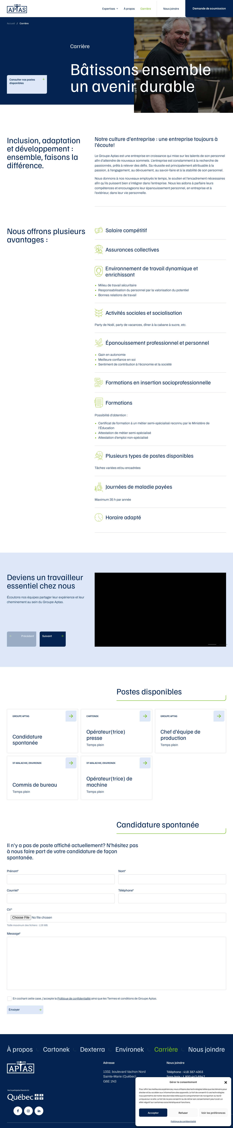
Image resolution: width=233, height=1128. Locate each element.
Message (14, 933)
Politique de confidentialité (183, 1121)
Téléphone (126, 890)
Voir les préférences (213, 1112)
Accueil (11, 23)
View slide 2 (223, 644)
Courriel (13, 890)
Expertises (108, 8)
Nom (122, 871)
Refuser (183, 1112)
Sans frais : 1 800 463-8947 (186, 1076)
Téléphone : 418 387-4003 (185, 1072)
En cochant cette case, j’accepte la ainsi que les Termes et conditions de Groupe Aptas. (85, 998)
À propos (129, 8)
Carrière (146, 8)
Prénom (13, 871)
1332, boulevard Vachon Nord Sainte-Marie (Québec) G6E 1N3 (124, 1076)
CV (9, 909)
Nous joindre (171, 8)
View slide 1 (212, 644)
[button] (226, 1082)
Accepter (153, 1112)
